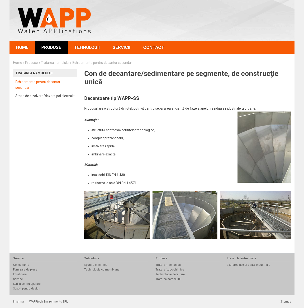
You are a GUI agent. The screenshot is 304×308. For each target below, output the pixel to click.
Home (17, 63)
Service (18, 279)
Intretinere (20, 274)
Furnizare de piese (25, 269)
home (22, 47)
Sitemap (285, 301)
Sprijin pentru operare (27, 283)
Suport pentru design (26, 288)
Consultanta (21, 264)
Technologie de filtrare (170, 274)
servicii (121, 47)
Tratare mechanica (168, 264)
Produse (31, 63)
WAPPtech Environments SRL (48, 301)
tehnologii (87, 47)
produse (51, 47)
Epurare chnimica (95, 264)
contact (153, 47)
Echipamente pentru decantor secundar (37, 84)
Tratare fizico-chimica (170, 269)
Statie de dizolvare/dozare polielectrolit (45, 96)
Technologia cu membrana (101, 269)
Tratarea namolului (55, 63)
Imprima (18, 301)
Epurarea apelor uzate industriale (248, 264)
